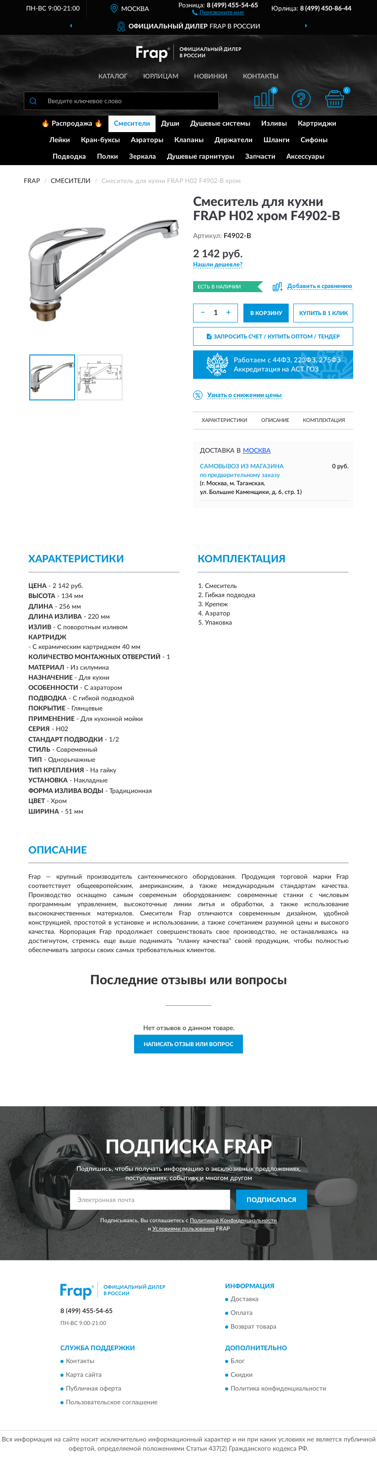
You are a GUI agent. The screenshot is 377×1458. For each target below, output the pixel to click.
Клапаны (189, 140)
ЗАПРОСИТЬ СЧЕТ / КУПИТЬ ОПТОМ (273, 336)
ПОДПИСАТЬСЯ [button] (271, 1200)
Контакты (261, 76)
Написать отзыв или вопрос (188, 1044)
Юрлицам (160, 76)
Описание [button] (275, 420)
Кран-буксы (100, 140)
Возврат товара (253, 1327)
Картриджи (317, 123)
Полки (107, 156)
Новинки (210, 76)
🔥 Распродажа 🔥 (72, 123)
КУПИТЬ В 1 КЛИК (323, 313)
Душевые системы (220, 123)
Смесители (132, 123)
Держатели (234, 140)
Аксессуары (305, 156)
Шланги (277, 140)
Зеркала (142, 156)
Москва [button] (257, 451)
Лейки (59, 140)
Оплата (242, 1313)
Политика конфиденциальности (278, 1389)
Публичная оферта (93, 1389)
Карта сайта (84, 1375)
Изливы (274, 123)
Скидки (242, 1375)
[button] (218, 12)
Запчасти (260, 156)
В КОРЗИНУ (266, 313)
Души (170, 123)
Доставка (245, 1300)
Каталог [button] (113, 76)
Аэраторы (147, 140)
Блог (238, 1361)
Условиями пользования (183, 1228)
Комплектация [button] (324, 420)
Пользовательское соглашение (111, 1403)
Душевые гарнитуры (200, 156)
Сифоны (314, 140)
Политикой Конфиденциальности (233, 1220)
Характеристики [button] (224, 420)
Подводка (69, 156)
